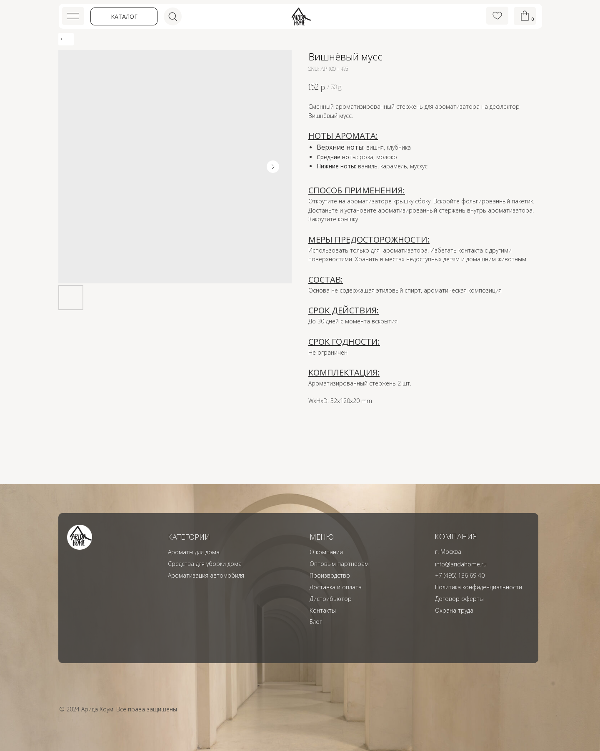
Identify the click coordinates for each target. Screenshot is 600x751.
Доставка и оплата (336, 587)
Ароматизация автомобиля (206, 575)
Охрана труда (454, 610)
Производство (330, 575)
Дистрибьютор (331, 599)
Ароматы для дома (194, 552)
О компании (326, 552)
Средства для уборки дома (205, 564)
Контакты (323, 610)
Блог (316, 622)
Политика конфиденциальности (478, 587)
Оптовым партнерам (339, 564)
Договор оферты (459, 599)
